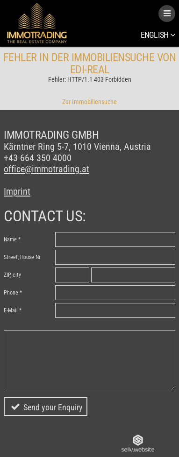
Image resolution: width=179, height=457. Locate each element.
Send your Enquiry (53, 407)
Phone (11, 292)
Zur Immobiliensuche (89, 101)
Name (10, 239)
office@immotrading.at (46, 169)
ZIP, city (12, 275)
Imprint (17, 191)
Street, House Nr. (23, 257)
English (158, 35)
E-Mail (11, 310)
